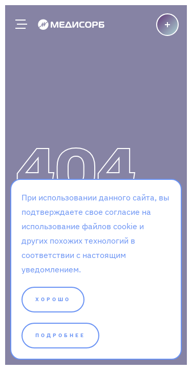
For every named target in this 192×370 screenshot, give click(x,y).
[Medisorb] (71, 24)
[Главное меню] (20, 24)
